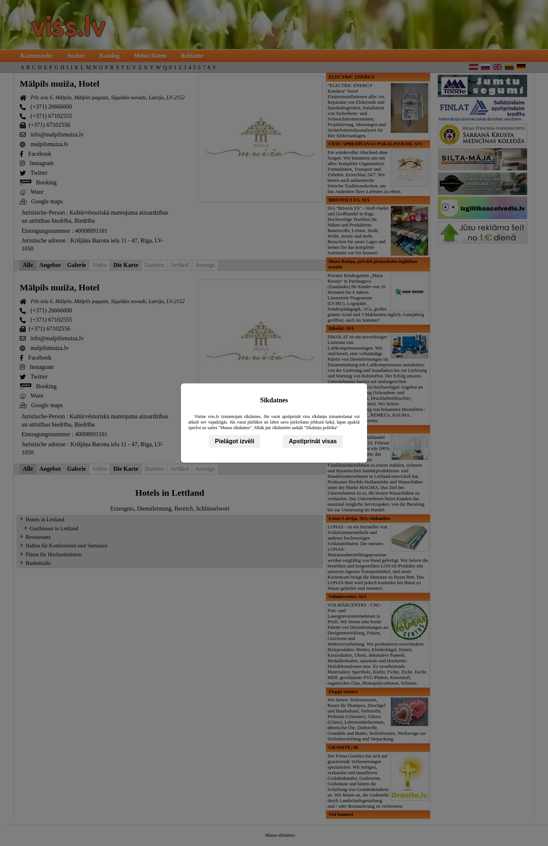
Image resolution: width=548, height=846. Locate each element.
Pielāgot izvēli (234, 441)
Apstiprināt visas (313, 441)
